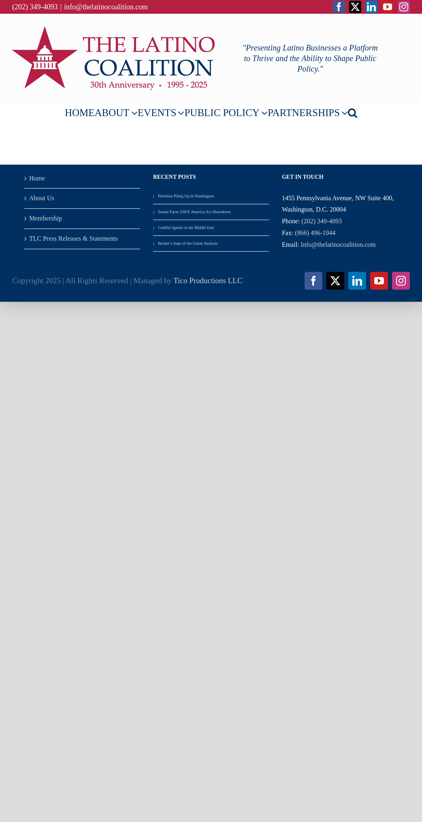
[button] (352, 113)
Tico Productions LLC (207, 280)
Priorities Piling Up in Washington (186, 196)
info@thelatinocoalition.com (106, 7)
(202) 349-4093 (321, 221)
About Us (41, 198)
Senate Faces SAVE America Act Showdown (194, 212)
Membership (45, 218)
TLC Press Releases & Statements (73, 238)
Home (37, 178)
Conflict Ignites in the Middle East (186, 227)
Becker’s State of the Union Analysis (188, 243)
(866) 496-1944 (315, 232)
